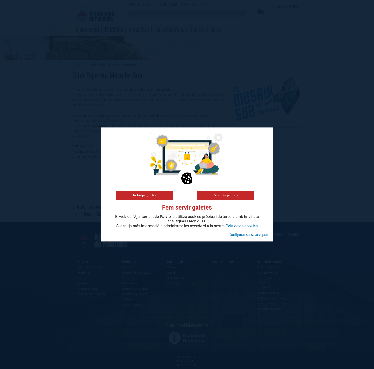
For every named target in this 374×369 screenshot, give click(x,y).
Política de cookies (242, 226)
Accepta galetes (226, 195)
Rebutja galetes (144, 195)
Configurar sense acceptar (248, 235)
